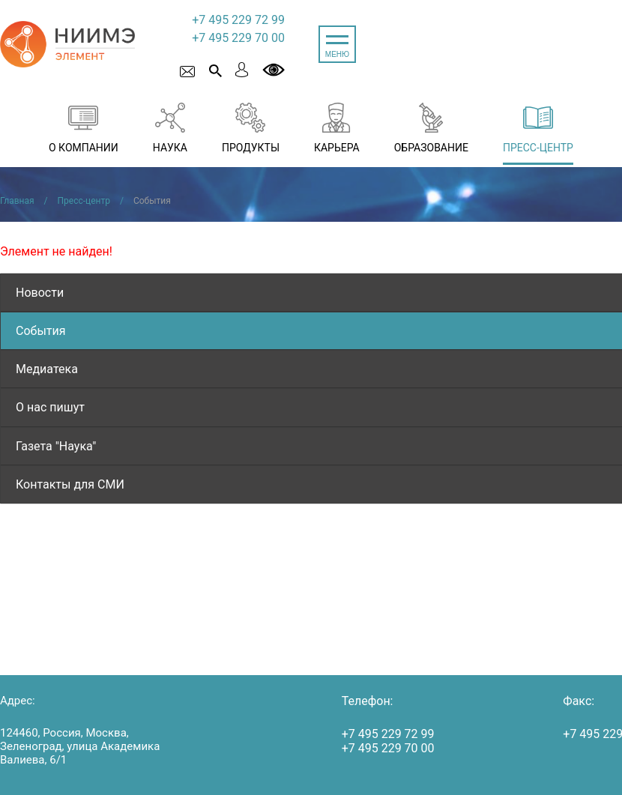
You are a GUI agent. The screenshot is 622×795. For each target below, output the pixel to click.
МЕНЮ (337, 54)
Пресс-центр (84, 201)
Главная (17, 201)
